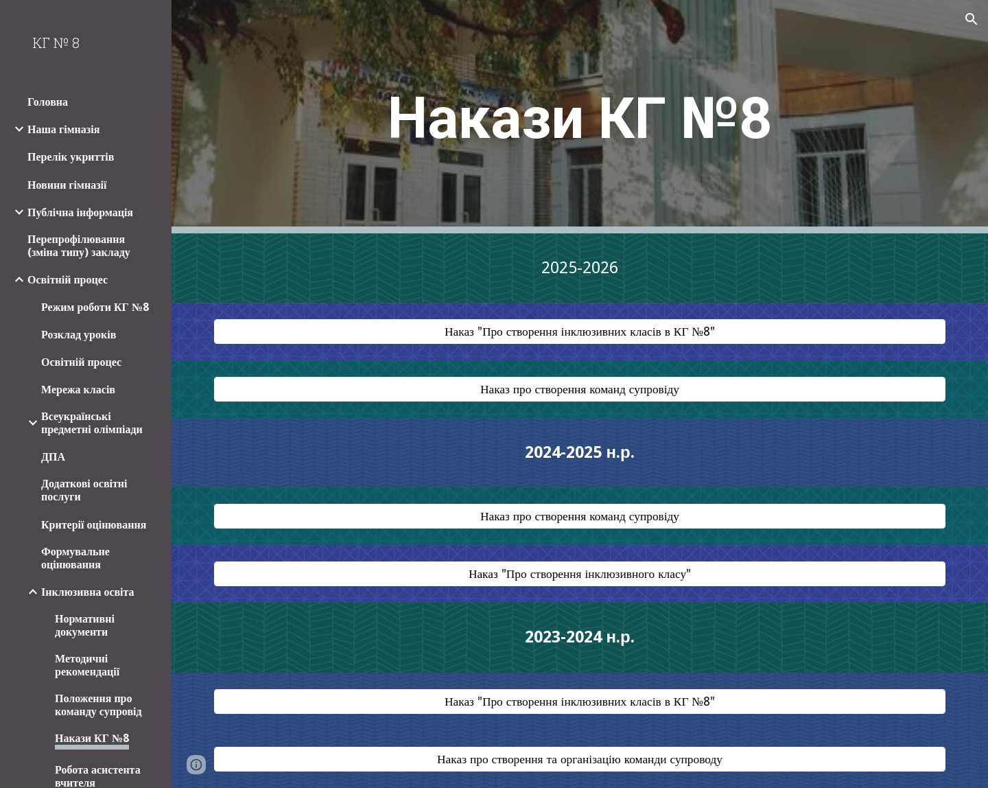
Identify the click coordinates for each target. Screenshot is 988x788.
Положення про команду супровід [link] (98, 705)
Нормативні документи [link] (85, 625)
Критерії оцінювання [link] (93, 524)
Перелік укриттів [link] (70, 156)
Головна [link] (47, 101)
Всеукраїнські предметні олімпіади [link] (92, 423)
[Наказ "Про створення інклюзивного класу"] (580, 574)
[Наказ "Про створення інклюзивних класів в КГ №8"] (580, 331)
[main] (580, 117)
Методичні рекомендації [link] (87, 665)
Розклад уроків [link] (78, 334)
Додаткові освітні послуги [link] (84, 490)
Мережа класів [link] (78, 389)
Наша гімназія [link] (63, 129)
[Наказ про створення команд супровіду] (580, 389)
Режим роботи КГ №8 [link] (95, 307)
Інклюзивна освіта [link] (87, 592)
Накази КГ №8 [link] (92, 738)
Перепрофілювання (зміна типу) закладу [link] (78, 246)
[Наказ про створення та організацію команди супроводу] (580, 758)
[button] (971, 19)
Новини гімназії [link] (67, 185)
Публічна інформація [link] (80, 212)
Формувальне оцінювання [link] (75, 558)
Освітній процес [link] (67, 279)
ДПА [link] (53, 456)
